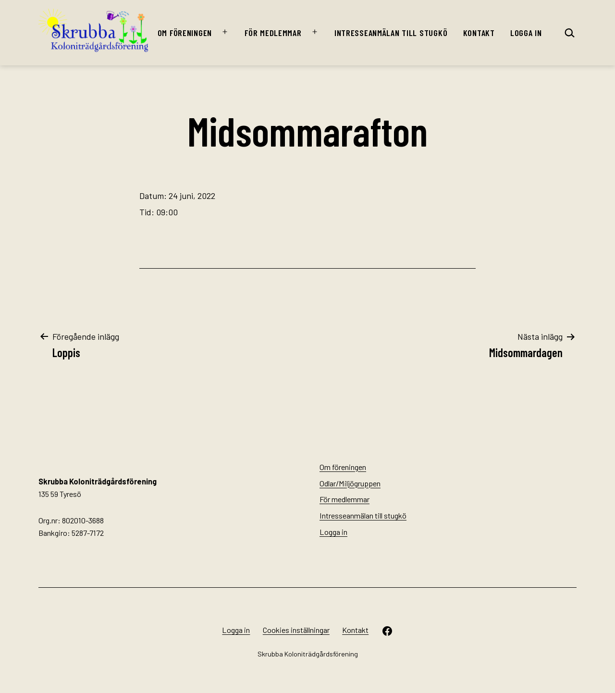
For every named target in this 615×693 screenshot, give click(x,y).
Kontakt (479, 32)
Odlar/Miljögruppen (350, 483)
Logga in (526, 32)
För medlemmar (273, 32)
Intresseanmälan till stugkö (390, 32)
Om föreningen (185, 32)
